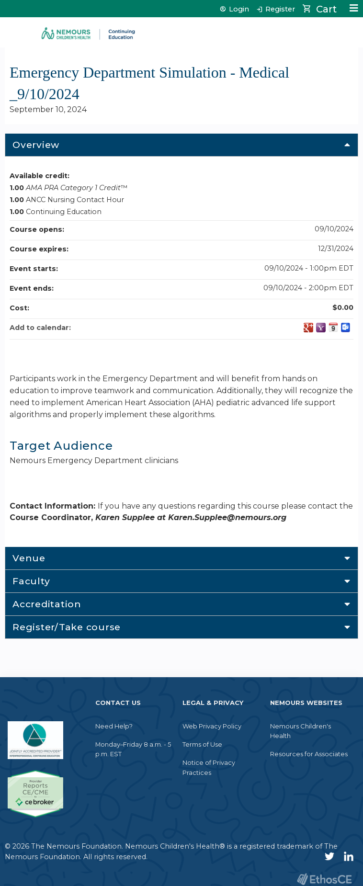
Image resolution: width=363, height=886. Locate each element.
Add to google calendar (308, 327)
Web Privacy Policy (211, 726)
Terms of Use (202, 744)
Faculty (31, 581)
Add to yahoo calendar (321, 327)
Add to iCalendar (333, 327)
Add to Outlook (346, 327)
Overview (35, 144)
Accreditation (46, 604)
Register (280, 9)
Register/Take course (66, 627)
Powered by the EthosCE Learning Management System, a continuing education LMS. (324, 879)
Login (239, 9)
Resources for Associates (309, 754)
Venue (28, 558)
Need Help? (114, 726)
